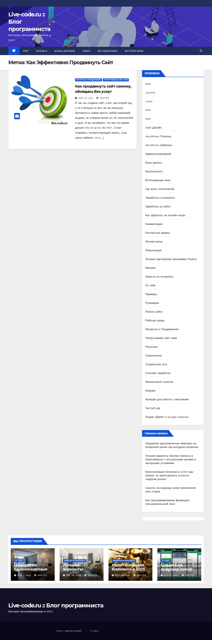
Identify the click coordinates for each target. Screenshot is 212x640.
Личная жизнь (154, 241)
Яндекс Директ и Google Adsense (167, 417)
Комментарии (153, 224)
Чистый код (152, 408)
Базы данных (64, 50)
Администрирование (158, 153)
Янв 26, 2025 (122, 575)
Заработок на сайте (157, 206)
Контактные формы (157, 232)
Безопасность (154, 171)
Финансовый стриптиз (159, 381)
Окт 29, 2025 (73, 575)
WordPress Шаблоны (158, 145)
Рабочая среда (154, 320)
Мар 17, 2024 (171, 575)
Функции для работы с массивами (167, 399)
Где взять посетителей (159, 189)
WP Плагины (134, 50)
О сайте (94, 631)
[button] (201, 50)
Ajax (148, 83)
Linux (86, 50)
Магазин (150, 267)
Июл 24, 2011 (85, 98)
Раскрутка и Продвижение (88, 80)
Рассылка (151, 346)
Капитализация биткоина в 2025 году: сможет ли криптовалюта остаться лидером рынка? (169, 475)
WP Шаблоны (107, 50)
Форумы (150, 390)
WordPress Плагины (158, 136)
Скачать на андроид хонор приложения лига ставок (179, 571)
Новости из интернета (159, 276)
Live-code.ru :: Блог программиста (55, 605)
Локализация (153, 250)
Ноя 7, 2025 (24, 575)
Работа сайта (153, 311)
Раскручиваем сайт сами (116, 80)
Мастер (102, 98)
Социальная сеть (156, 364)
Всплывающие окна (157, 180)
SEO (148, 118)
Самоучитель (153, 355)
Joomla (41, 50)
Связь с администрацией (69, 631)
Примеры (151, 294)
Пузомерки (152, 303)
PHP (26, 50)
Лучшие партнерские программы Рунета (171, 259)
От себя (150, 285)
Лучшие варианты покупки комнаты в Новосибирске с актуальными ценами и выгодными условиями (170, 459)
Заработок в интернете (160, 197)
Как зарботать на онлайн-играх (165, 215)
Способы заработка (157, 373)
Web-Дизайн (153, 127)
